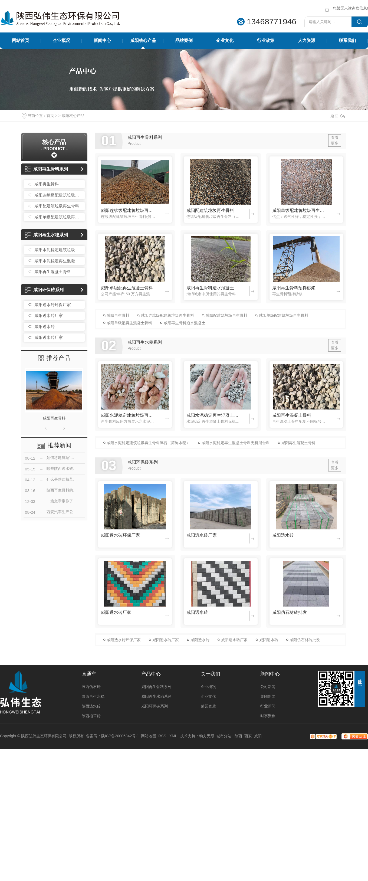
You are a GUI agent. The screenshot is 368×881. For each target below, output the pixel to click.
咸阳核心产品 (143, 40)
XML (173, 736)
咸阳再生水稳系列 (46, 234)
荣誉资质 (208, 706)
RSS (162, 736)
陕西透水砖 (91, 706)
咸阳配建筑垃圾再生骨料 (56, 206)
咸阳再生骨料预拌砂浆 (294, 288)
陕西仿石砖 (91, 687)
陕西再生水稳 (93, 696)
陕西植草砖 (91, 716)
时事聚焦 (267, 716)
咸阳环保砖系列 (44, 289)
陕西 (238, 736)
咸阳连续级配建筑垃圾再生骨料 (58, 195)
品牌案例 (184, 40)
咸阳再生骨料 (46, 184)
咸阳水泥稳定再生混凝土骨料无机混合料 (58, 260)
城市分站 (223, 736)
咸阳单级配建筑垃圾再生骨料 (58, 217)
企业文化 (225, 40)
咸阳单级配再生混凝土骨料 (127, 288)
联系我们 (347, 40)
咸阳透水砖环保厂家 (52, 304)
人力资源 (306, 40)
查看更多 (335, 140)
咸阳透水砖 (44, 326)
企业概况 (61, 40)
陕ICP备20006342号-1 (120, 736)
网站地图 (148, 736)
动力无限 (206, 736)
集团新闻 (267, 696)
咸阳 (258, 736)
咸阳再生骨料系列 (46, 169)
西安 (248, 736)
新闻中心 (102, 40)
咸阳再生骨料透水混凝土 (210, 288)
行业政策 (265, 40)
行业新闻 (267, 706)
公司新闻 (267, 687)
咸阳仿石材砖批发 (289, 612)
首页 (50, 115)
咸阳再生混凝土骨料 (52, 271)
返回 (337, 115)
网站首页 (20, 40)
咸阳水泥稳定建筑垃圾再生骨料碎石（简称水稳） (58, 249)
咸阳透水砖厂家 (48, 315)
